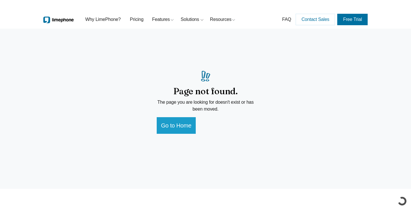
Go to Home (176, 125)
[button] (163, 19)
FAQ (286, 19)
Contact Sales (315, 19)
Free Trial (352, 19)
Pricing (137, 19)
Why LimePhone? (103, 19)
